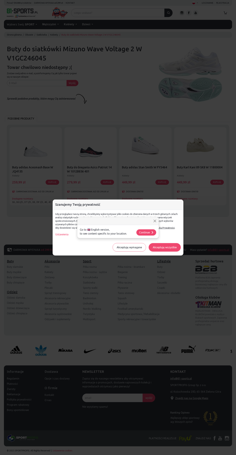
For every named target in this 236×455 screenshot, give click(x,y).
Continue (146, 232)
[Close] (154, 221)
